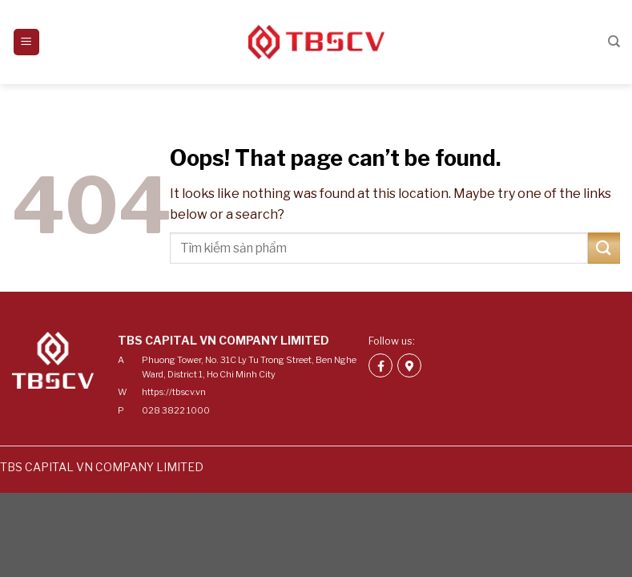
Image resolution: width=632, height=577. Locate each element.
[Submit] (604, 248)
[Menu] (27, 42)
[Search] (614, 41)
